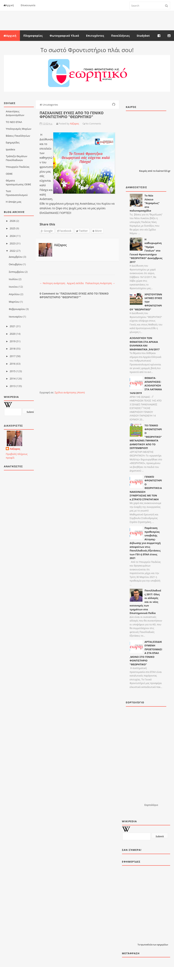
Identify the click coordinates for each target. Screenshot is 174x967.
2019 (12, 341)
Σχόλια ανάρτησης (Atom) (70, 392)
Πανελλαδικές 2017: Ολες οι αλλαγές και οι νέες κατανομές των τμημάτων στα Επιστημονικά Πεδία (145, 602)
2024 (12, 236)
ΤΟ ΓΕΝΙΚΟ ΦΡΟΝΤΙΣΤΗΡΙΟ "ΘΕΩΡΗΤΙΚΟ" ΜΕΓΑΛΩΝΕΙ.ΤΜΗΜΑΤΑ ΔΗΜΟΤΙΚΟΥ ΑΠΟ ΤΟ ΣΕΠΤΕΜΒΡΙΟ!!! (146, 437)
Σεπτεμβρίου (16, 272)
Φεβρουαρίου (17, 309)
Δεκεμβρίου (16, 256)
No (87, 123)
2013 (12, 386)
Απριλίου (14, 294)
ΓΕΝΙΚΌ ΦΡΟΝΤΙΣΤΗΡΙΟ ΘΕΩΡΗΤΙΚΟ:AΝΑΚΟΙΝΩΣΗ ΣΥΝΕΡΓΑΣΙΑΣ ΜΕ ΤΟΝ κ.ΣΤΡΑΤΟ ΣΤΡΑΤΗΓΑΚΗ (146, 488)
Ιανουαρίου (15, 316)
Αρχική (8, 5)
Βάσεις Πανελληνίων (18, 135)
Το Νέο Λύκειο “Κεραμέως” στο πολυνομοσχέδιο (145, 203)
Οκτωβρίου (15, 264)
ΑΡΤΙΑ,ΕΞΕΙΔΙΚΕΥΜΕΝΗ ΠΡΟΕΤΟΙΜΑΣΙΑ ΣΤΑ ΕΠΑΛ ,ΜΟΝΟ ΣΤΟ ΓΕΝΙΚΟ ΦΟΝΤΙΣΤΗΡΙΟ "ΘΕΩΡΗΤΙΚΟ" (146, 653)
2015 (12, 371)
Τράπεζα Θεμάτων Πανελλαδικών (16, 158)
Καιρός (143, 171)
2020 (12, 333)
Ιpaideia (10, 149)
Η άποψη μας (13, 201)
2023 (12, 243)
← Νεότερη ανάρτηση (52, 283)
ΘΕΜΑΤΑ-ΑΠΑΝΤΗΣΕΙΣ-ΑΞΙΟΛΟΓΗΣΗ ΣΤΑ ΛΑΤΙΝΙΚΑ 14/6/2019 (146, 385)
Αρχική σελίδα (75, 283)
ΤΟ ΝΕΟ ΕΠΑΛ (14, 122)
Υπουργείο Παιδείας (17, 167)
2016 (12, 363)
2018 (12, 348)
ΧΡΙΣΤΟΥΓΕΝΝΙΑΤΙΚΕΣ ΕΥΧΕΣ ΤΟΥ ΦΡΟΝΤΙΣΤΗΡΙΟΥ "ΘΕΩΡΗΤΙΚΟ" (146, 302)
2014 (12, 378)
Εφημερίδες (13, 142)
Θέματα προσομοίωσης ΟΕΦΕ (18, 182)
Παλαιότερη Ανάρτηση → (100, 283)
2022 (12, 250)
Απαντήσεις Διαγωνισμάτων (15, 113)
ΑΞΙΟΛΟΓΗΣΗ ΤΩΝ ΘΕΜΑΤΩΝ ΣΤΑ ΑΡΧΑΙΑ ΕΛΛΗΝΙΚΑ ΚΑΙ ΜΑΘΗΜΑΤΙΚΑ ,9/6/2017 (145, 343)
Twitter (82, 231)
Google (47, 231)
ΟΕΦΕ (9, 173)
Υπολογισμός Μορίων (18, 128)
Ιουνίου (13, 286)
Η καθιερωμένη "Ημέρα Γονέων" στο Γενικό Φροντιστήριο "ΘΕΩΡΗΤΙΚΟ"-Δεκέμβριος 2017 (146, 251)
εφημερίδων (162, 944)
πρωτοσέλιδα (146, 944)
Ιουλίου (13, 279)
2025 (12, 228)
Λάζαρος (15, 448)
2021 (12, 326)
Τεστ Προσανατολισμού (17, 193)
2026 (12, 221)
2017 (12, 356)
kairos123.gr (163, 171)
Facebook (64, 231)
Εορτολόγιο (151, 805)
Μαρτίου (14, 301)
